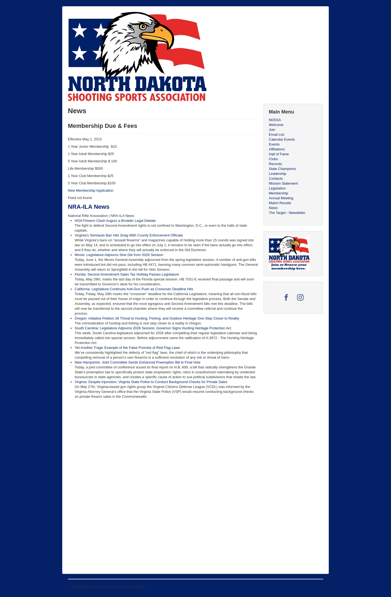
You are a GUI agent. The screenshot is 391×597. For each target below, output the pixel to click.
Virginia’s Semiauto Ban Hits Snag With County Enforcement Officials (129, 235)
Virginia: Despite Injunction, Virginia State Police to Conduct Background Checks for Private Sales (151, 382)
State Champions (282, 169)
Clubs (273, 159)
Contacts (276, 178)
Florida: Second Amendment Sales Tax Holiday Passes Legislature (127, 274)
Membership (278, 193)
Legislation (277, 188)
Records (275, 164)
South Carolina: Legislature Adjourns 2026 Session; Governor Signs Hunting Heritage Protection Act (153, 328)
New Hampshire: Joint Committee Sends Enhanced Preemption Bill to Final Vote (137, 362)
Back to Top (314, 587)
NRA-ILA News (88, 206)
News (273, 208)
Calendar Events (282, 139)
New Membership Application (90, 190)
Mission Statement (283, 183)
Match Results (280, 203)
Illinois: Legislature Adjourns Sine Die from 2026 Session (119, 255)
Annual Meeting (281, 198)
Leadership (277, 174)
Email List (276, 134)
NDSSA (275, 120)
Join (272, 130)
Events (274, 144)
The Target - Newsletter (287, 213)
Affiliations (277, 149)
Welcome (276, 125)
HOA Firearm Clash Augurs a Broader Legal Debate (115, 221)
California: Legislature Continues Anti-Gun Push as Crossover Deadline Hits (134, 289)
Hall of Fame (279, 154)
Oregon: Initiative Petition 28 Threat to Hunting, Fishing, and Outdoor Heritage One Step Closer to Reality (157, 318)
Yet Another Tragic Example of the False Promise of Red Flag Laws (127, 348)
